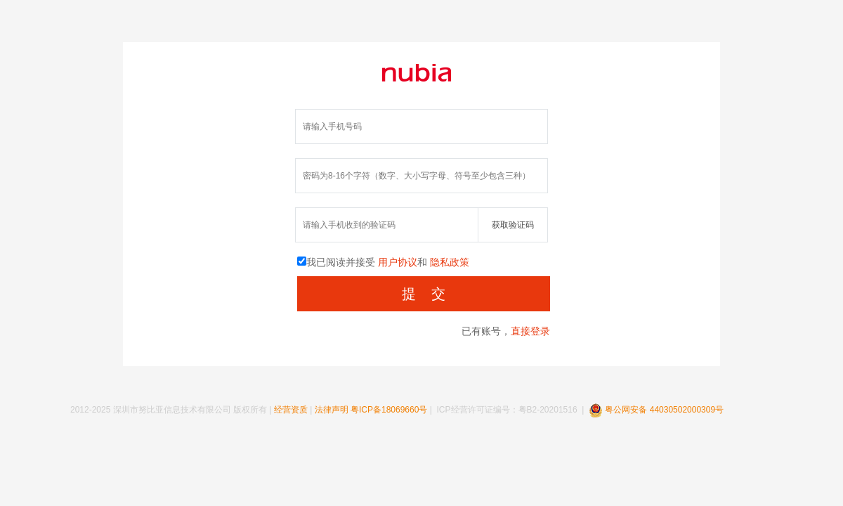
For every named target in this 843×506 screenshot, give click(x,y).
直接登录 (530, 331)
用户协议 (397, 262)
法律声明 (331, 410)
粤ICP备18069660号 (389, 410)
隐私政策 (449, 262)
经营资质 (291, 410)
